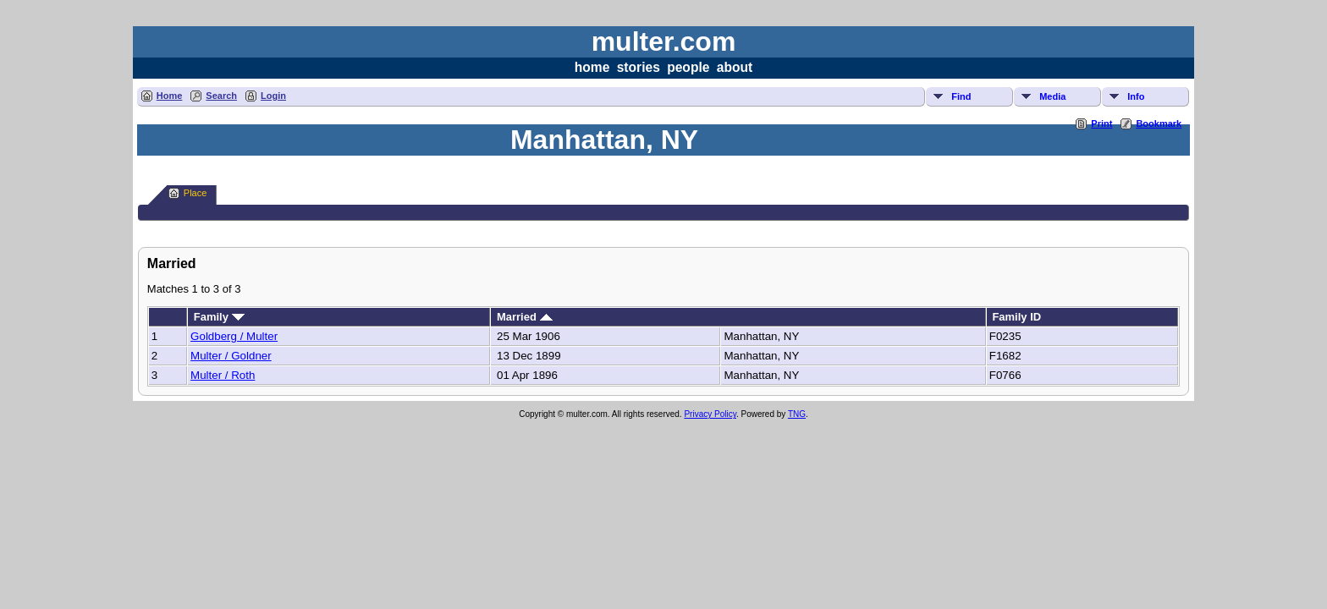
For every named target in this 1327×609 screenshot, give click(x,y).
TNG (797, 414)
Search (221, 96)
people (688, 67)
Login (273, 96)
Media (1052, 96)
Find (961, 96)
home (592, 67)
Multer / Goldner (231, 355)
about (734, 67)
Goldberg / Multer (234, 336)
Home (170, 96)
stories (638, 67)
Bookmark (1158, 123)
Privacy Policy (710, 414)
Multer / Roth (222, 375)
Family (219, 316)
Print (1101, 123)
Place (187, 193)
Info (1135, 96)
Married (525, 316)
